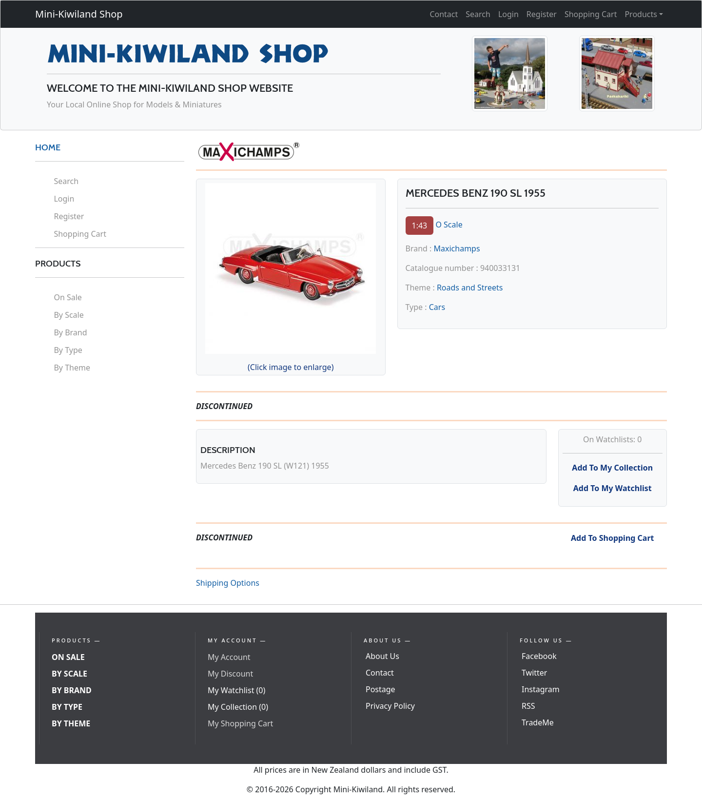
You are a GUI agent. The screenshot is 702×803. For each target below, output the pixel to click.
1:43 (420, 225)
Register (541, 14)
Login (508, 14)
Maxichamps (457, 248)
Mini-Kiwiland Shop (79, 14)
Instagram (541, 689)
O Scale (448, 224)
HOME (47, 147)
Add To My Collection (612, 467)
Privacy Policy (390, 705)
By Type (68, 350)
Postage (380, 689)
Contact (443, 14)
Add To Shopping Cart (612, 538)
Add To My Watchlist (612, 488)
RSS (528, 705)
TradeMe (538, 722)
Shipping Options (227, 582)
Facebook (539, 656)
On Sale (67, 297)
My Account (229, 657)
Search (478, 14)
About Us (382, 656)
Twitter (534, 672)
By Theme (72, 367)
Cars (437, 307)
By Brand (70, 332)
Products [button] (640, 14)
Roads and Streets (470, 287)
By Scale (68, 314)
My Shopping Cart (240, 723)
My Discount (230, 673)
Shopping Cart (591, 14)
